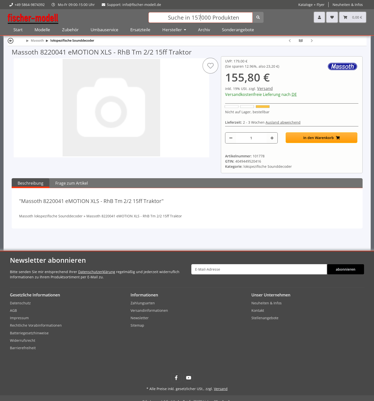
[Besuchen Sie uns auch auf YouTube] (188, 377)
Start (18, 29)
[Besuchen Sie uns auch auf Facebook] (176, 377)
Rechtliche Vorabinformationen (36, 325)
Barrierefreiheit (23, 347)
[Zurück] (11, 40)
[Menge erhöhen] (272, 138)
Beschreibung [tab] (30, 183)
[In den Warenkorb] (321, 137)
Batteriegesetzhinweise (29, 333)
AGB (13, 310)
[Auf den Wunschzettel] (210, 66)
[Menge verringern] (230, 138)
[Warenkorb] (353, 17)
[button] (319, 17)
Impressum (19, 317)
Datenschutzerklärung (96, 271)
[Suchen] (200, 17)
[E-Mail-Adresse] (259, 269)
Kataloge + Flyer (311, 4)
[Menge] (251, 138)
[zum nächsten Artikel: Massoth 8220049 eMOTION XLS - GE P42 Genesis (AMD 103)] (312, 40)
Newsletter (140, 317)
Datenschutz (20, 303)
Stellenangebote (264, 317)
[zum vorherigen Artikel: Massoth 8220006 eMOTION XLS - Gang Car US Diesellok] (290, 40)
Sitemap (137, 325)
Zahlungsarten (143, 303)
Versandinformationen (149, 310)
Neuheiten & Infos (348, 4)
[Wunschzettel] (332, 17)
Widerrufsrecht (22, 340)
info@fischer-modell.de (141, 4)
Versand (265, 88)
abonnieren (345, 269)
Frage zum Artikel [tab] (71, 183)
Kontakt (257, 310)
